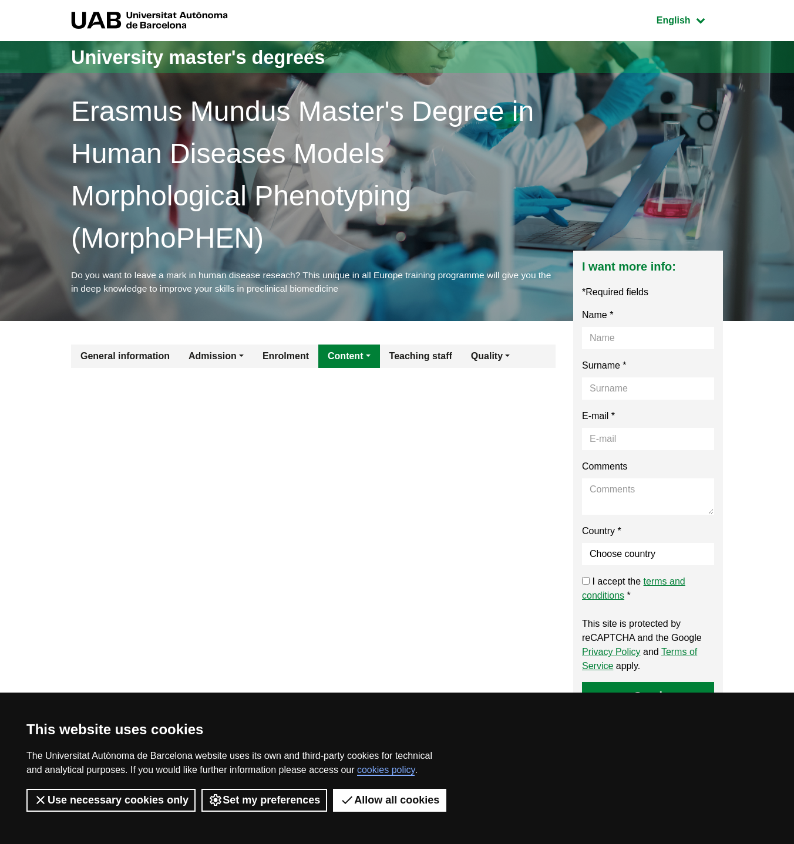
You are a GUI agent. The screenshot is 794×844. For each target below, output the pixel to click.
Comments (604, 468)
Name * (597, 317)
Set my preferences (264, 800)
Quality (487, 358)
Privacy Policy (611, 654)
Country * (601, 533)
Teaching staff (420, 358)
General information (125, 358)
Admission (213, 358)
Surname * (604, 367)
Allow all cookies (389, 800)
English (689, 19)
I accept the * (633, 590)
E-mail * (598, 418)
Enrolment (286, 358)
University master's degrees (211, 57)
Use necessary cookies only (111, 800)
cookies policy (386, 770)
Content (345, 358)
